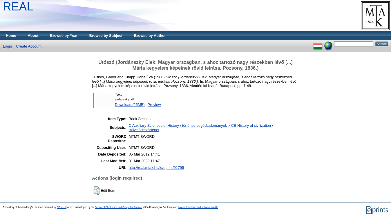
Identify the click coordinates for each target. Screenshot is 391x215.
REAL (18, 6)
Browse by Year (64, 35)
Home (11, 35)
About (33, 35)
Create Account (28, 46)
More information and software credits (198, 207)
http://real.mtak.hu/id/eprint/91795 (156, 167)
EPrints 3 (61, 207)
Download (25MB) (129, 104)
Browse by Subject (106, 35)
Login (7, 46)
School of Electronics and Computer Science (118, 207)
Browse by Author (150, 35)
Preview (154, 104)
